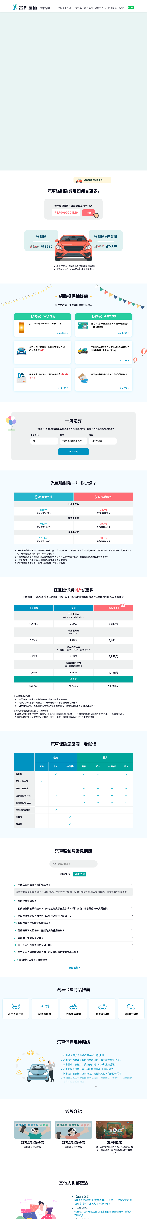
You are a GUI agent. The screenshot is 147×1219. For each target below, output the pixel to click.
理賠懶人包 (100, 8)
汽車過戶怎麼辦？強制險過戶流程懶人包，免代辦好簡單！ (93, 1074)
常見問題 (112, 8)
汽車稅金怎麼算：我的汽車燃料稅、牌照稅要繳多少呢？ (92, 1060)
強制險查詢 (79, 874)
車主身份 (34, 436)
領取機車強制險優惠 (89, 181)
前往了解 (123, 361)
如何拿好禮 (61, 334)
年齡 (62, 436)
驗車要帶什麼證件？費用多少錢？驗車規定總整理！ (90, 1065)
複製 (88, 213)
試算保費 (73, 452)
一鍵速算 (77, 8)
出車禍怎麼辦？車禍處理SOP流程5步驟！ (84, 1055)
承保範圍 (88, 8)
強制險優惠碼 (64, 8)
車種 (91, 436)
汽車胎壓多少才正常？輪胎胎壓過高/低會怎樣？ (88, 1069)
